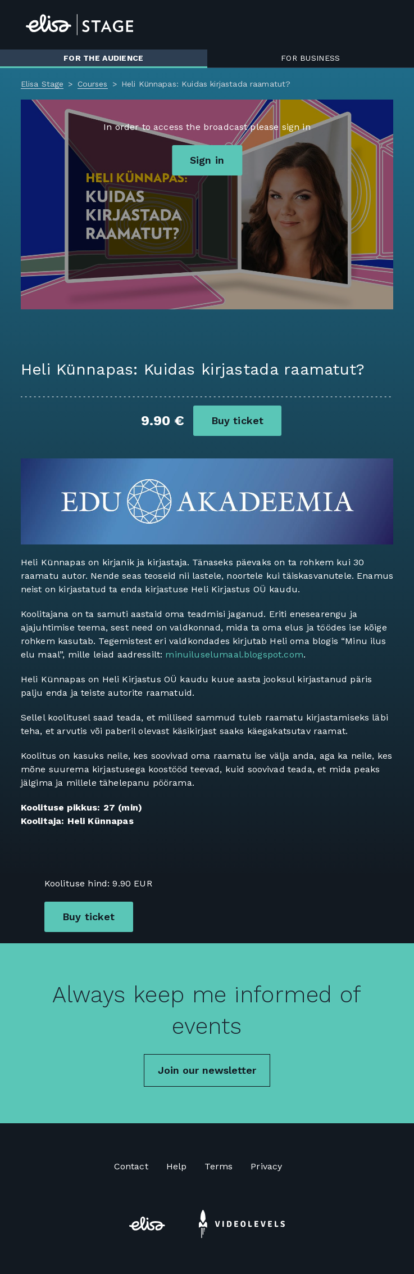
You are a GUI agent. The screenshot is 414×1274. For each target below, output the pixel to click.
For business (310, 57)
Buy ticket (237, 420)
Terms (218, 1166)
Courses (93, 83)
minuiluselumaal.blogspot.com (234, 654)
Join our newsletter (207, 1070)
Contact (131, 1166)
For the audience (103, 57)
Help (176, 1166)
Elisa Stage (42, 83)
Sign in (207, 160)
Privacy (266, 1166)
